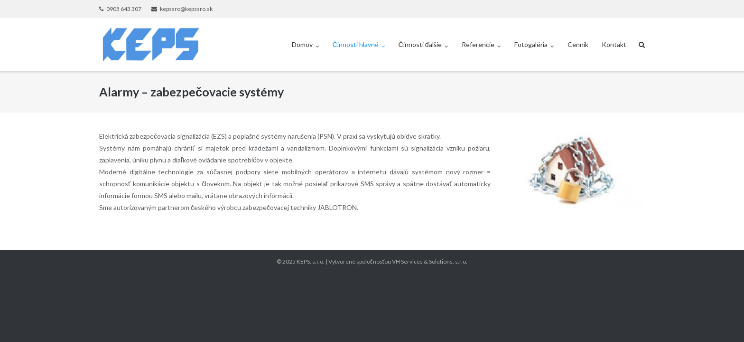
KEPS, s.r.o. (311, 261)
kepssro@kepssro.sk (186, 8)
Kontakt (614, 44)
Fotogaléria (531, 44)
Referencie (478, 44)
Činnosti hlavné (356, 44)
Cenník (577, 44)
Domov (302, 44)
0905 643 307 (123, 8)
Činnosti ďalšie (420, 44)
